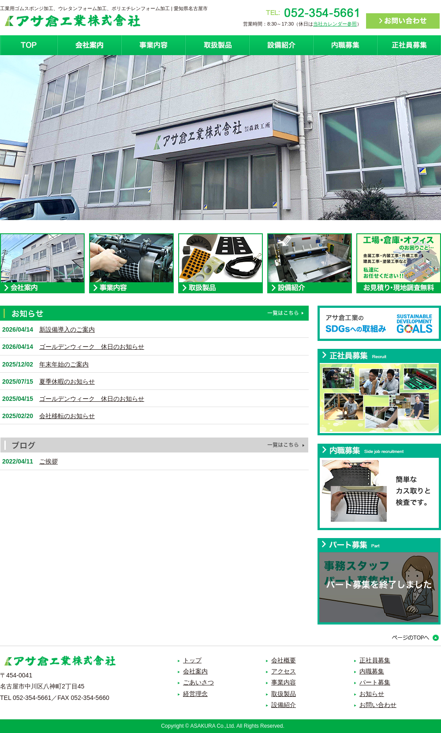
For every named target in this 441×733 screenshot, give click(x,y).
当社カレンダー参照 (335, 23)
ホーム (28, 45)
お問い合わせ (377, 704)
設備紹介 (281, 45)
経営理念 (195, 693)
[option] (220, 137)
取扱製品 (217, 45)
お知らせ (371, 693)
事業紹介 (153, 45)
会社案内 (89, 45)
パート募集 (374, 682)
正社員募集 (409, 45)
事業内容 (283, 682)
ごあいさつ (198, 682)
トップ (192, 660)
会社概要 (283, 660)
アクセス (283, 671)
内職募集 (345, 45)
